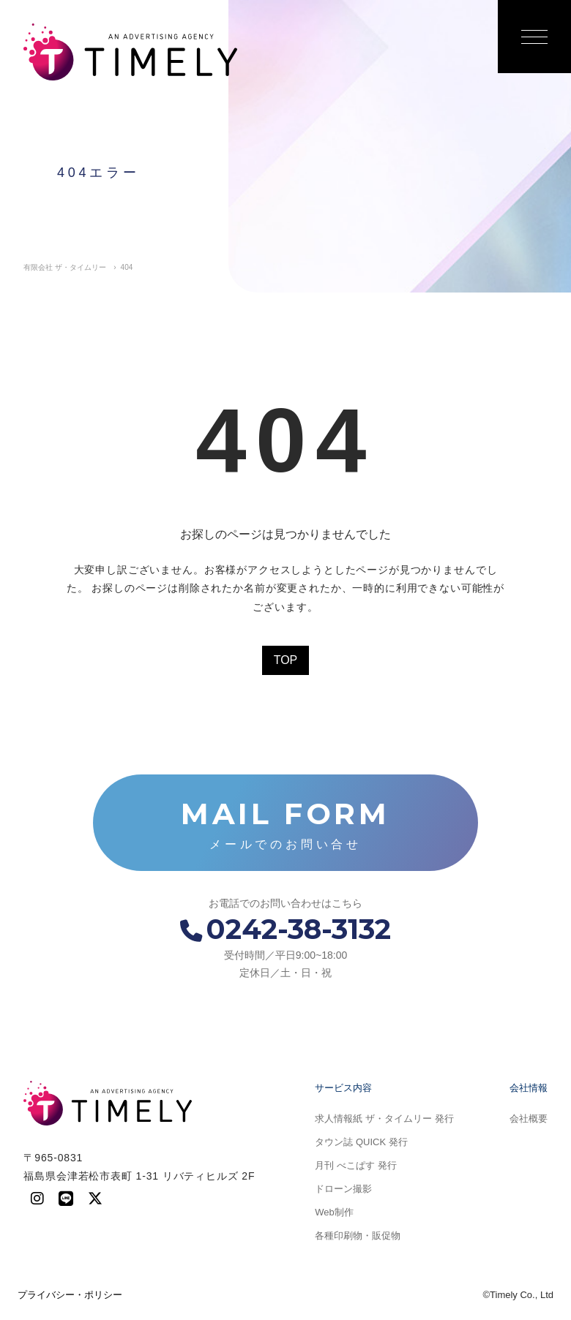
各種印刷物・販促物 (357, 1235)
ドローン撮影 (343, 1188)
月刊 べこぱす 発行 (355, 1165)
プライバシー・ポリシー (70, 1294)
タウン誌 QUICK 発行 (361, 1141)
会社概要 (529, 1118)
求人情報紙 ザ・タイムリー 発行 (384, 1118)
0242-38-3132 (285, 929)
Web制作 (334, 1212)
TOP (286, 660)
